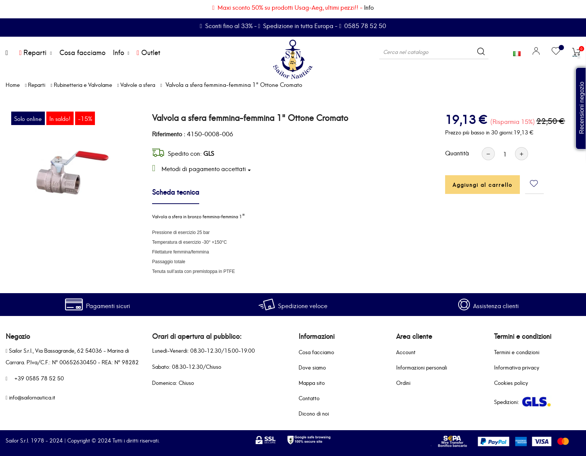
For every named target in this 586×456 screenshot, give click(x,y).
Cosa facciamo (316, 351)
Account (406, 351)
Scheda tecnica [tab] (175, 191)
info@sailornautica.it (32, 397)
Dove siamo (312, 367)
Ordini (403, 382)
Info (369, 7)
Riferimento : (168, 133)
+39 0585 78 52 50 (39, 378)
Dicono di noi (314, 413)
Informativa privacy (516, 367)
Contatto (309, 397)
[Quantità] (505, 153)
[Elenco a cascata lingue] (517, 51)
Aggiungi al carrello (482, 184)
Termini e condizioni (516, 351)
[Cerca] (433, 51)
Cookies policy (511, 382)
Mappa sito (312, 382)
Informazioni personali (421, 367)
